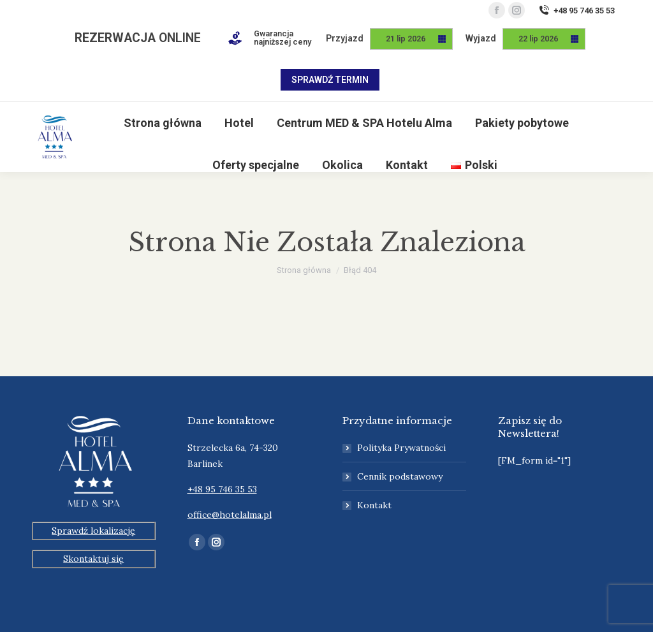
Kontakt (374, 505)
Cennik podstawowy (400, 476)
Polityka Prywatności (401, 447)
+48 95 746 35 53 (576, 10)
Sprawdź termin (330, 80)
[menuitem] (162, 123)
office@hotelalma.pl (229, 514)
